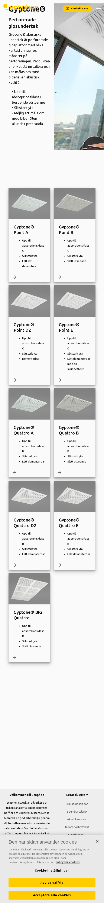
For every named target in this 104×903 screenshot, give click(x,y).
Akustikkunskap (77, 819)
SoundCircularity (77, 811)
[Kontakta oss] (77, 8)
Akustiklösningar (77, 804)
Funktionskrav (77, 834)
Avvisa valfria (52, 884)
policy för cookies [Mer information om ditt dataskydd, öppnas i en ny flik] (67, 863)
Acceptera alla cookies (52, 896)
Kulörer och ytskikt (77, 827)
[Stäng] (97, 842)
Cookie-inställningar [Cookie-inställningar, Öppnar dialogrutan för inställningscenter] (52, 872)
